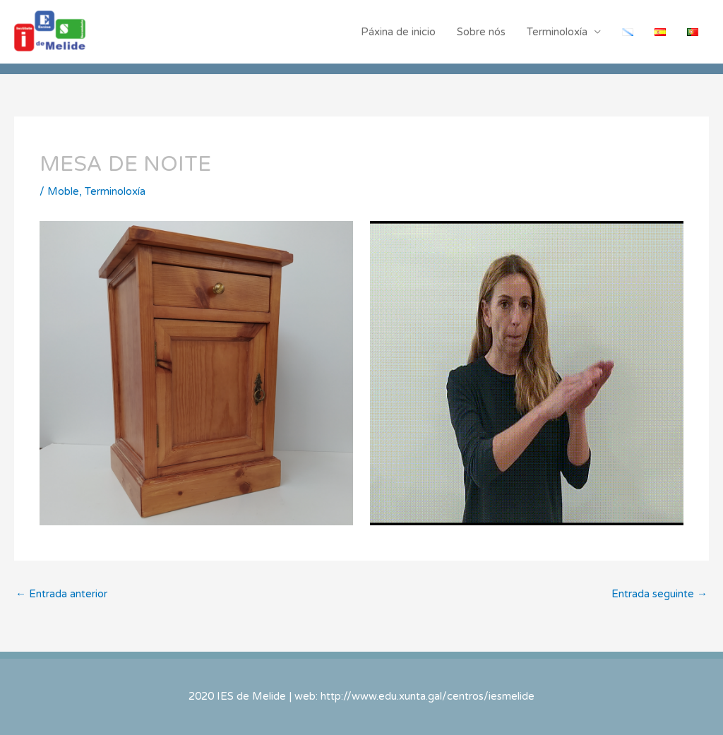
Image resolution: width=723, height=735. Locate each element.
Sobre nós (481, 31)
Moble (63, 191)
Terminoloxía (557, 31)
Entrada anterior (61, 593)
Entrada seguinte (659, 593)
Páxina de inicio (398, 31)
